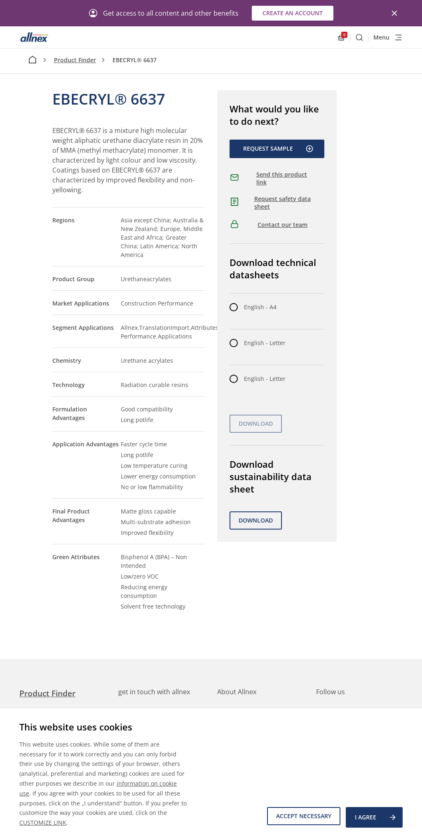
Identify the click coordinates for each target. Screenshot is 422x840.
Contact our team (282, 225)
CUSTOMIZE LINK (42, 822)
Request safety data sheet (282, 203)
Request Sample (278, 149)
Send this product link (281, 178)
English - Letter (265, 343)
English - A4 (260, 307)
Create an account (293, 13)
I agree (376, 818)
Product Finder (75, 60)
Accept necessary (300, 818)
